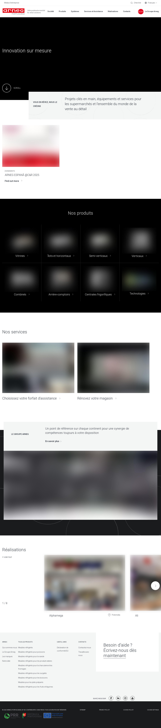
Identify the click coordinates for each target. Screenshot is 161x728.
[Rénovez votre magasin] (113, 372)
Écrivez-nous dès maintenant (119, 653)
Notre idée (6, 661)
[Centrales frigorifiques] (99, 282)
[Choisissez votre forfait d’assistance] (38, 372)
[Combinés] (21, 282)
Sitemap (83, 710)
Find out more (13, 181)
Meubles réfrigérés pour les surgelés (32, 673)
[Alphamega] (84, 584)
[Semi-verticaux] (99, 244)
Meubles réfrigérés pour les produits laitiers (35, 661)
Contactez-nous (84, 648)
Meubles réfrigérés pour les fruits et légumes (35, 687)
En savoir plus (52, 441)
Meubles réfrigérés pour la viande (31, 656)
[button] (155, 585)
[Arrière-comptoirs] (60, 282)
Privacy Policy (104, 710)
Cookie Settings (153, 710)
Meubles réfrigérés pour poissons (31, 652)
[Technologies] (139, 282)
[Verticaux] (139, 244)
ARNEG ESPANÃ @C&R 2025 (22, 175)
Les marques (7, 656)
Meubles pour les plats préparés (30, 682)
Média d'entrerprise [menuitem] (11, 3)
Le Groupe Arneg (8, 652)
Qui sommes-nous (9, 648)
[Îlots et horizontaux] (60, 244)
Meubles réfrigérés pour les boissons (33, 678)
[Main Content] (11, 88)
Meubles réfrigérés (25, 648)
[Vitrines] (21, 244)
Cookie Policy (128, 710)
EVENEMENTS (10, 171)
